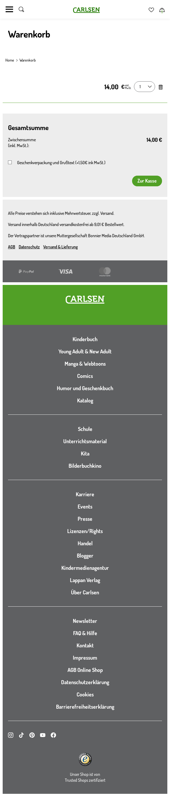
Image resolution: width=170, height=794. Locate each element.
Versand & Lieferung (60, 246)
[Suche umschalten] (21, 9)
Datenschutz (29, 246)
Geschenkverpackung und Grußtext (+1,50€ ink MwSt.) (61, 162)
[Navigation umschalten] (9, 9)
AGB (11, 246)
